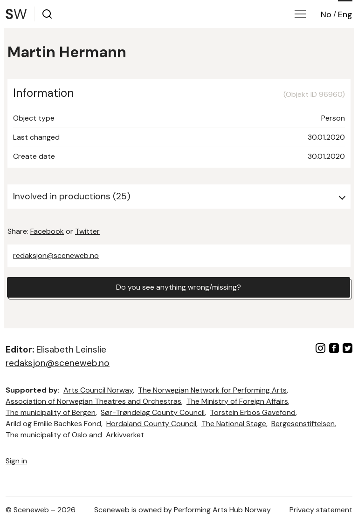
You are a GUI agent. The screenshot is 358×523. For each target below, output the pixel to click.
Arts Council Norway (98, 390)
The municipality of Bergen (51, 412)
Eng (345, 14)
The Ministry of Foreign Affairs (237, 401)
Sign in (16, 461)
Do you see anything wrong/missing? (178, 287)
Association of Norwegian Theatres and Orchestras (93, 401)
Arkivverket (125, 435)
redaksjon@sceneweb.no (56, 255)
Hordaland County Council (151, 423)
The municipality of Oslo (46, 435)
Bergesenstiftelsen (303, 423)
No (326, 14)
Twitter (87, 231)
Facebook (47, 231)
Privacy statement (320, 510)
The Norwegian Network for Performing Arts (212, 390)
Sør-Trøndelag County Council (153, 412)
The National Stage (233, 423)
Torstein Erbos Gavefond (253, 412)
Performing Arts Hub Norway (222, 510)
